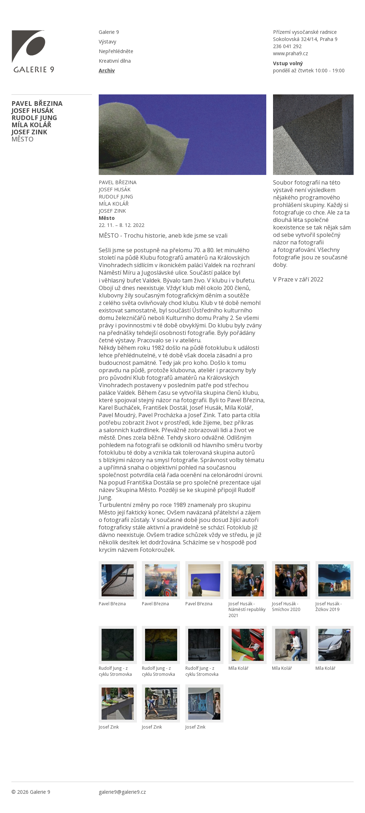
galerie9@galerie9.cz (122, 791)
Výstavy (107, 41)
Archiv (107, 70)
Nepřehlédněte (116, 51)
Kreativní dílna (115, 60)
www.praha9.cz (290, 53)
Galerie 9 (109, 32)
